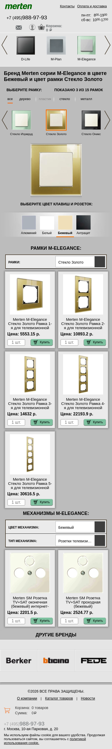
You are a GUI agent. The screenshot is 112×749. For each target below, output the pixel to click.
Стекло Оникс (91, 134)
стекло (64, 99)
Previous (4, 45)
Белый (47, 233)
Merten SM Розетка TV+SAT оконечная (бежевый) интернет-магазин (30, 604)
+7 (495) (27, 18)
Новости (88, 698)
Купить (42, 342)
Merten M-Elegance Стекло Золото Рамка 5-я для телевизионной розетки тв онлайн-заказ (30, 485)
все (10, 99)
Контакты (67, 6)
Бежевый (65, 233)
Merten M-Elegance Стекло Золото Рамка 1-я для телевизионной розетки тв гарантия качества (30, 327)
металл (86, 99)
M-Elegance (87, 59)
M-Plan (56, 59)
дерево (24, 99)
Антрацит (83, 233)
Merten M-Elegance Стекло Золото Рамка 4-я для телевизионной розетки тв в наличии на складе (83, 407)
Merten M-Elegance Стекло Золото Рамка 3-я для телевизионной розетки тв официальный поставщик (30, 409)
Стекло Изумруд (21, 134)
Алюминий (28, 233)
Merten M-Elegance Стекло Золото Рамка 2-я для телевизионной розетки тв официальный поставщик (83, 329)
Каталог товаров (59, 698)
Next (107, 45)
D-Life (25, 59)
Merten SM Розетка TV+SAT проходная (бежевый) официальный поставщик (83, 606)
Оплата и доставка (92, 6)
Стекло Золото (56, 134)
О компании (27, 698)
